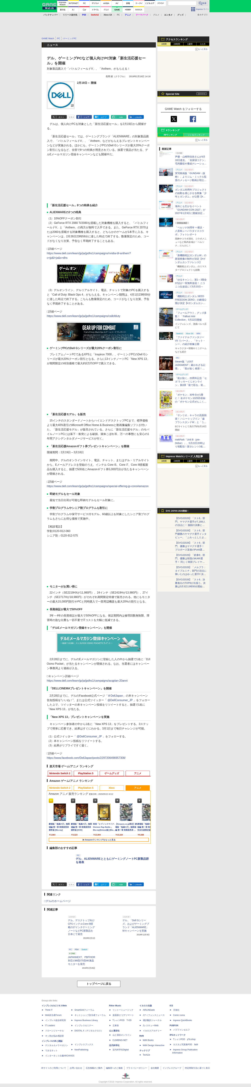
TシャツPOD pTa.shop (184, 1039)
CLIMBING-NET (120, 1040)
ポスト (61, 117)
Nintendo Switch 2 (59, 773)
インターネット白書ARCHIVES (59, 1056)
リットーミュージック (123, 1010)
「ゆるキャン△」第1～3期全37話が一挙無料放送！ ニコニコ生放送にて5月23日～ (191, 283)
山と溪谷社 (114, 1030)
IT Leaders (50, 1025)
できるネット (51, 1050)
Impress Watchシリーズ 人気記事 (184, 456)
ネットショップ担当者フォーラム (90, 1015)
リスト (71, 117)
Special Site (173, 94)
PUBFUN (174, 1025)
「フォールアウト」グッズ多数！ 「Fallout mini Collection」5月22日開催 (191, 316)
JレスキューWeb (150, 1025)
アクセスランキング (177, 39)
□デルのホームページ (57, 901)
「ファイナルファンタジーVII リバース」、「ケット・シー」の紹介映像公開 (190, 340)
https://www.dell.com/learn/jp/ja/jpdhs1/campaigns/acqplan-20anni (87, 680)
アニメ (137, 773)
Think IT (49, 1010)
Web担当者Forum (53, 1015)
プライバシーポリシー (136, 1068)
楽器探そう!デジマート (123, 1015)
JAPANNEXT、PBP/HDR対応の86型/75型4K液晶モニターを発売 (81, 960)
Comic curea (179, 1015)
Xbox (112, 787)
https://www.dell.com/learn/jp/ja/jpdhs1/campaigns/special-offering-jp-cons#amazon (98, 486)
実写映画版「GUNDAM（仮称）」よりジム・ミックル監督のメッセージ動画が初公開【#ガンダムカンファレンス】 (191, 180)
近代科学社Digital (121, 1049)
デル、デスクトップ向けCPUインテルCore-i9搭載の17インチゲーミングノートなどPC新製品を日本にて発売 (81, 927)
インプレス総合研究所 (55, 1020)
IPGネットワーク (178, 1035)
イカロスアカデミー (152, 1030)
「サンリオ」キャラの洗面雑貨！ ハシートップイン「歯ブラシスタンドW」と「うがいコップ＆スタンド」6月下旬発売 (191, 422)
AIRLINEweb (149, 1010)
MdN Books (148, 1040)
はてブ (104, 117)
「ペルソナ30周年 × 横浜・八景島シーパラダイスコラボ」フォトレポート (190, 231)
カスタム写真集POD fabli (185, 1044)
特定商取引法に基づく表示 (197, 1068)
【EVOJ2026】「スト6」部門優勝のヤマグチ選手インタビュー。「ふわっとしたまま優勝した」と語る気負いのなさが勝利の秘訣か (191, 537)
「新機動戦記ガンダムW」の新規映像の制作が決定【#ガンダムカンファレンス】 (190, 259)
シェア (86, 117)
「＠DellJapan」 (115, 695)
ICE (171, 1005)
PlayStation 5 (85, 773)
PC (118, 15)
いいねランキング (196, 135)
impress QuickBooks (182, 1020)
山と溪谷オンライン (122, 1035)
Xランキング (173, 130)
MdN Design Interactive (154, 1045)
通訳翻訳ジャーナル (152, 1020)
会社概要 (155, 1068)
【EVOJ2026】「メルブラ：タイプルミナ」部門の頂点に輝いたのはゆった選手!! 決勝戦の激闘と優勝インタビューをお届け (191, 574)
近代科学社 (114, 1045)
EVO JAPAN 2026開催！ (177, 511)
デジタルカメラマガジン (56, 1045)
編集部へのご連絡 (114, 1068)
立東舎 (116, 1025)
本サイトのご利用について (53, 1068)
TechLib (146, 1055)
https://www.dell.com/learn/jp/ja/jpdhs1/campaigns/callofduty (83, 316)
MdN (141, 1036)
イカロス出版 (145, 1005)
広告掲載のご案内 (94, 1068)
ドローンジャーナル (54, 1030)
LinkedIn (138, 117)
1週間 (190, 44)
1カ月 (203, 44)
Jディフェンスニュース (154, 1015)
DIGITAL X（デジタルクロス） (89, 1030)
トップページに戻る (98, 983)
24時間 (177, 44)
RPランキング (170, 135)
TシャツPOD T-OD (122, 1020)
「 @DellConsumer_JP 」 (120, 700)
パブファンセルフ (181, 1030)
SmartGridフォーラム (84, 1010)
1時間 (164, 44)
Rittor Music (115, 1005)
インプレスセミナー (84, 1025)
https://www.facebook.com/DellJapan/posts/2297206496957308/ (86, 757)
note (121, 117)
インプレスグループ (172, 1068)
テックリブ (144, 1050)
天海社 (176, 1010)
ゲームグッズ (111, 773)
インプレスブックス (84, 1044)
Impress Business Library (86, 1020)
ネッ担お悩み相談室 (54, 1036)
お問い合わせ (76, 1068)
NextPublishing (81, 1049)
